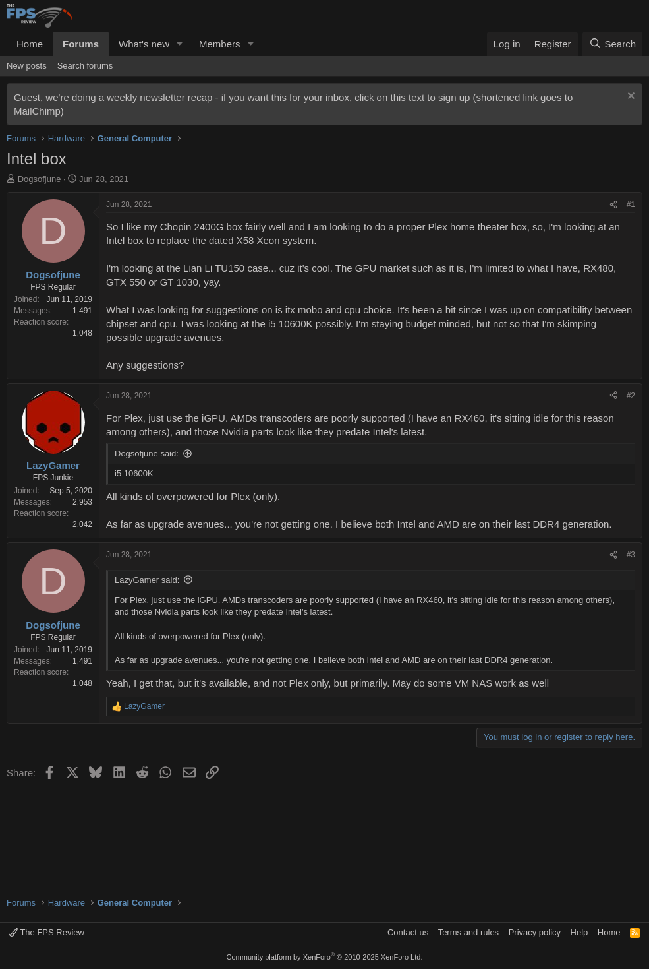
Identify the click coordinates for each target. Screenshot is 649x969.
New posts (27, 66)
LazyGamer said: (147, 580)
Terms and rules (468, 932)
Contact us (407, 932)
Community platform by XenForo (325, 957)
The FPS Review (46, 932)
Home (29, 43)
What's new (144, 43)
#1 (631, 204)
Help (579, 932)
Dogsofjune (39, 179)
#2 (631, 395)
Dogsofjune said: (147, 453)
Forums (81, 43)
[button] (180, 44)
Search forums (85, 66)
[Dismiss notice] (629, 97)
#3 (631, 554)
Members (219, 43)
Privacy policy (535, 932)
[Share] (613, 204)
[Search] (612, 44)
